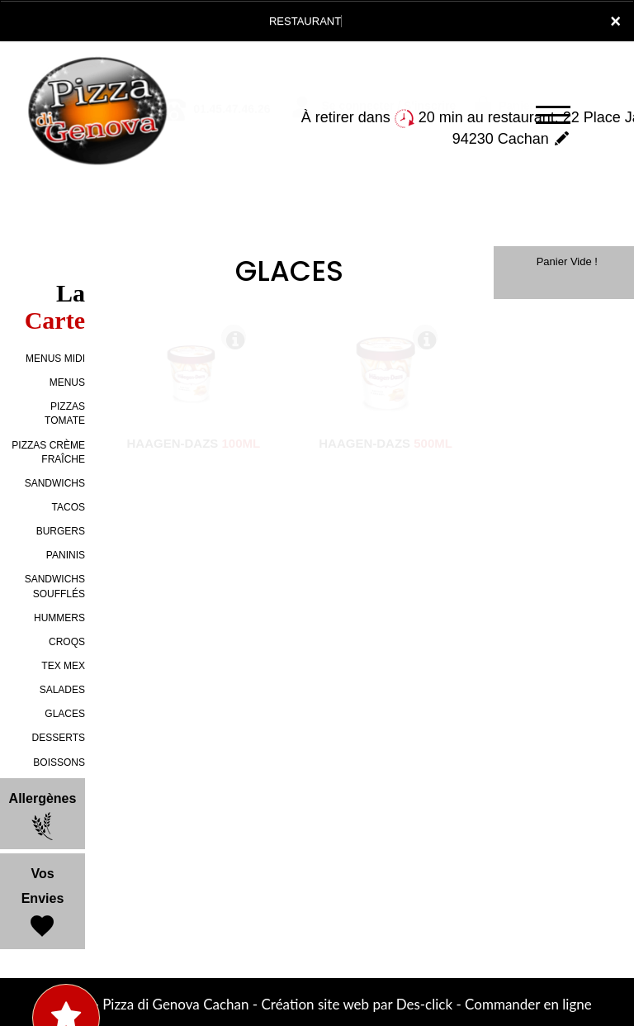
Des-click (424, 1004)
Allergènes (43, 816)
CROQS (67, 642)
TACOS (68, 507)
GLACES (65, 714)
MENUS (67, 382)
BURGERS (60, 531)
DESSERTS (58, 737)
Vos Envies (42, 904)
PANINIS (65, 555)
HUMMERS (59, 618)
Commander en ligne (528, 1004)
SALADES (62, 690)
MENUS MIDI (55, 358)
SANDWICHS (55, 483)
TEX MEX (63, 666)
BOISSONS (59, 762)
